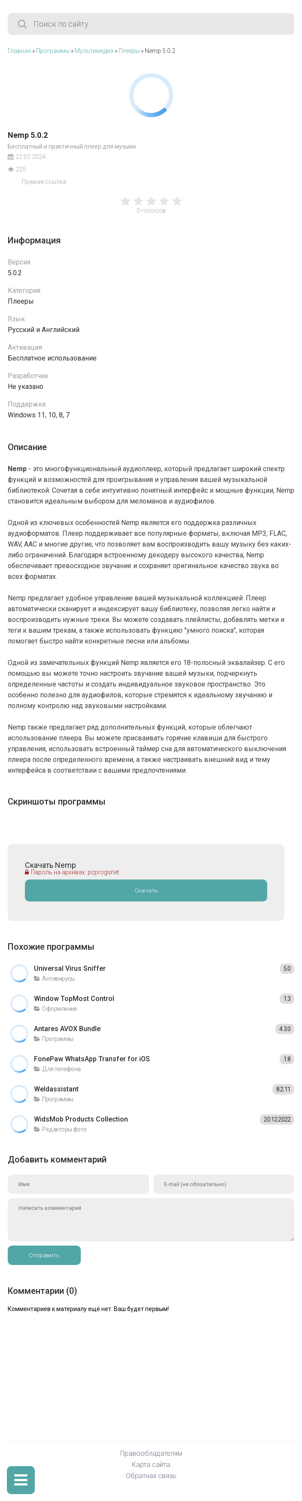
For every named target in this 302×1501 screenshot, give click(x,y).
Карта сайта (151, 1465)
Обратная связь (151, 1476)
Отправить (44, 1255)
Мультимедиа (94, 50)
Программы (53, 50)
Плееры (129, 50)
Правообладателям (151, 1453)
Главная (19, 50)
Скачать (146, 890)
